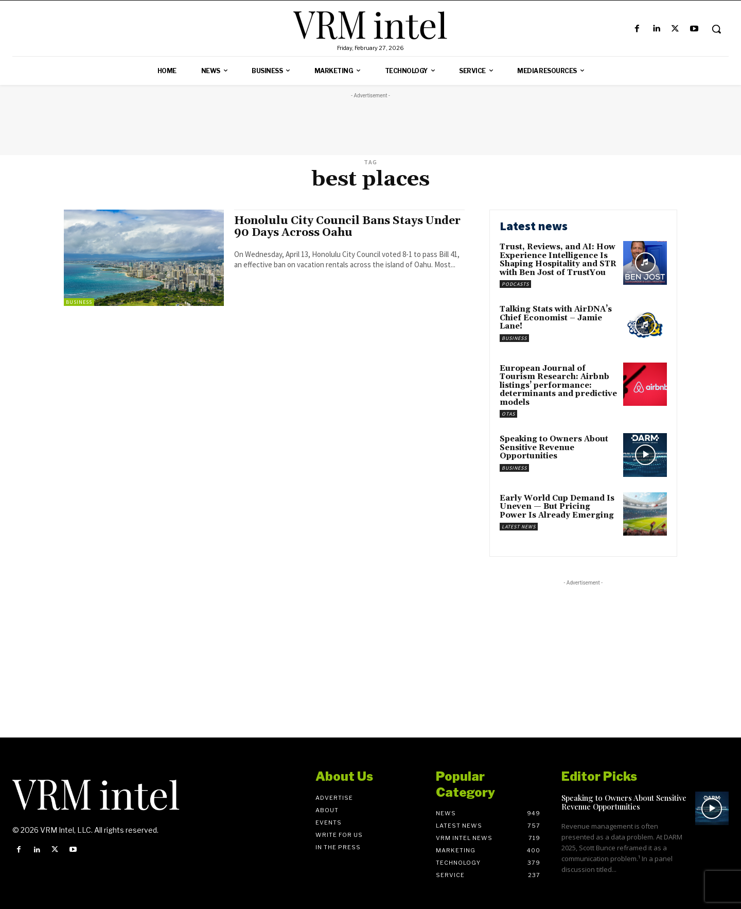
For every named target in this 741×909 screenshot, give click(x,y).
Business (79, 302)
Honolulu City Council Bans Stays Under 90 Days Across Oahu (347, 226)
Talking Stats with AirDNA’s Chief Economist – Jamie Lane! (556, 317)
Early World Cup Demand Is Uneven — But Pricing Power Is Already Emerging (557, 506)
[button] (716, 28)
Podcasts (515, 284)
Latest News (519, 526)
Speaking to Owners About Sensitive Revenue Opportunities (554, 447)
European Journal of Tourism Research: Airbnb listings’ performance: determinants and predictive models (558, 385)
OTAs (508, 413)
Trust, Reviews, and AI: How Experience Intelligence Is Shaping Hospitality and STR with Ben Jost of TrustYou (558, 260)
